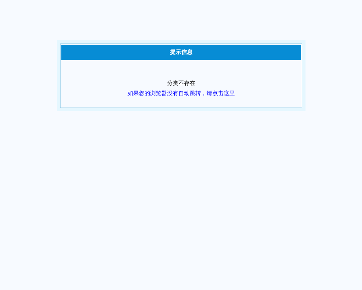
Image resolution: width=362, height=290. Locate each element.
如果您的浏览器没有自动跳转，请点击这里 (181, 93)
